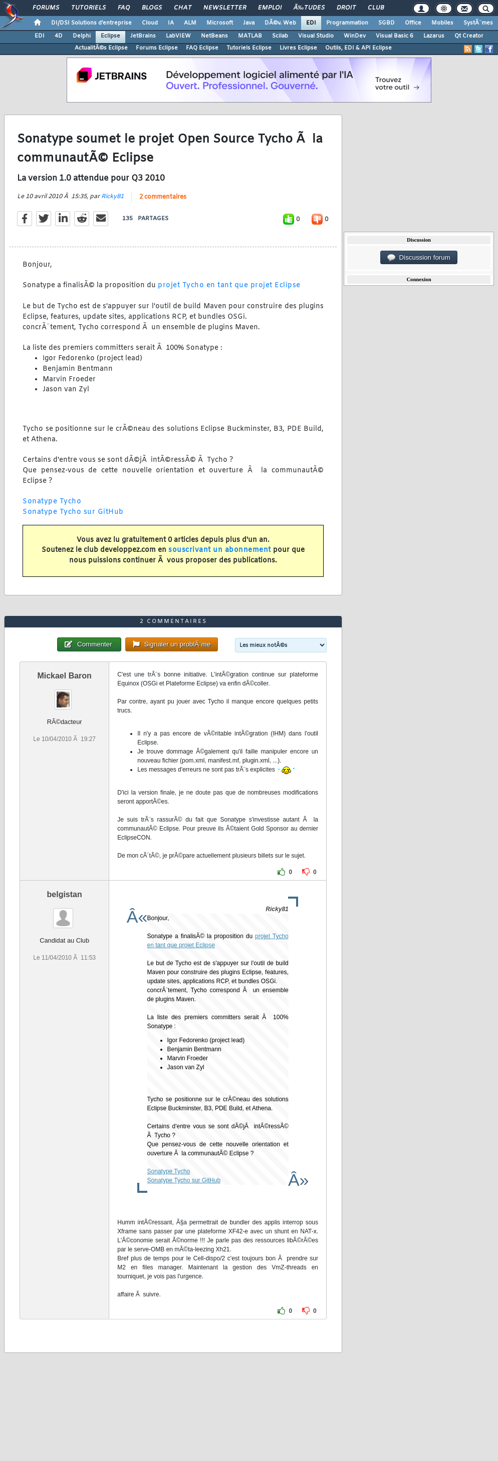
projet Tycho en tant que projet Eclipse (229, 285)
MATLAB (250, 36)
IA (171, 23)
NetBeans (214, 36)
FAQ (124, 8)
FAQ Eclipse (202, 48)
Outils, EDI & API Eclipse (358, 48)
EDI (311, 23)
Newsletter (224, 8)
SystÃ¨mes (478, 23)
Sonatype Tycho (52, 501)
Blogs (152, 8)
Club (376, 8)
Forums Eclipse (157, 48)
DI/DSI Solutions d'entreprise (91, 23)
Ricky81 (112, 197)
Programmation (347, 23)
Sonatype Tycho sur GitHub (73, 512)
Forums (46, 8)
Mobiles (442, 23)
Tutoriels (88, 8)
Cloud (150, 23)
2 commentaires (162, 197)
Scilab (280, 36)
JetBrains (143, 36)
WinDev (355, 36)
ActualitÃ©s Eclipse (101, 48)
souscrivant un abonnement (219, 550)
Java (249, 23)
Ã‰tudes (309, 8)
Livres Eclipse (298, 48)
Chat (182, 8)
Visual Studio (316, 36)
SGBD (386, 23)
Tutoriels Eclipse (249, 48)
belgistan (64, 894)
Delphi (82, 36)
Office (413, 23)
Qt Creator (468, 36)
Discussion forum (418, 258)
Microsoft (219, 23)
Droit (346, 8)
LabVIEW (178, 36)
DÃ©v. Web (280, 23)
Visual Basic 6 (394, 36)
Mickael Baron (64, 675)
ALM (190, 23)
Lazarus (433, 36)
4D (59, 36)
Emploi (270, 8)
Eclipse (110, 36)
